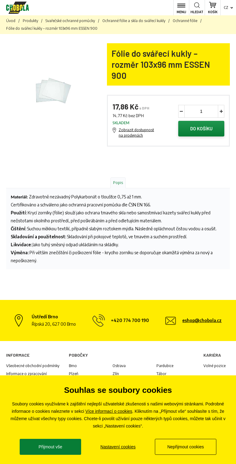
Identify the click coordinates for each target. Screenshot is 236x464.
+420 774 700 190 (130, 320)
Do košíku (201, 129)
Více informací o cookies (108, 411)
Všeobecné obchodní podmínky (32, 366)
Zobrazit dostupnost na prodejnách (136, 133)
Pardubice (164, 366)
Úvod (10, 20)
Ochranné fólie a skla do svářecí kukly (133, 20)
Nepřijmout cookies (185, 446)
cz (226, 7)
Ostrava (119, 366)
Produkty (30, 20)
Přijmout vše (50, 446)
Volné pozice (214, 366)
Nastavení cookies (118, 446)
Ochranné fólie (185, 20)
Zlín (115, 374)
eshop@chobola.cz (202, 320)
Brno (73, 366)
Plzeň (73, 374)
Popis (118, 183)
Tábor (161, 374)
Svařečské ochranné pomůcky (70, 20)
